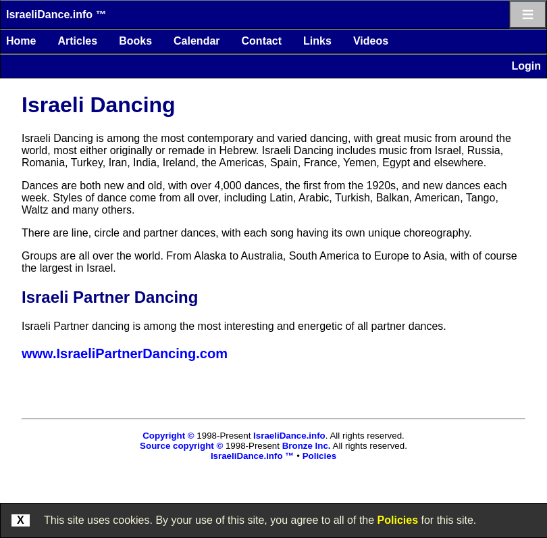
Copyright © (168, 436)
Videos (370, 41)
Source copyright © (181, 446)
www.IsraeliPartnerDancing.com (125, 353)
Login (526, 66)
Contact (262, 41)
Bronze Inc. (306, 446)
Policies (397, 520)
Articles (77, 41)
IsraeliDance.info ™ (56, 14)
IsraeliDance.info (289, 436)
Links (317, 41)
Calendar (196, 41)
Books (135, 41)
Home (21, 41)
